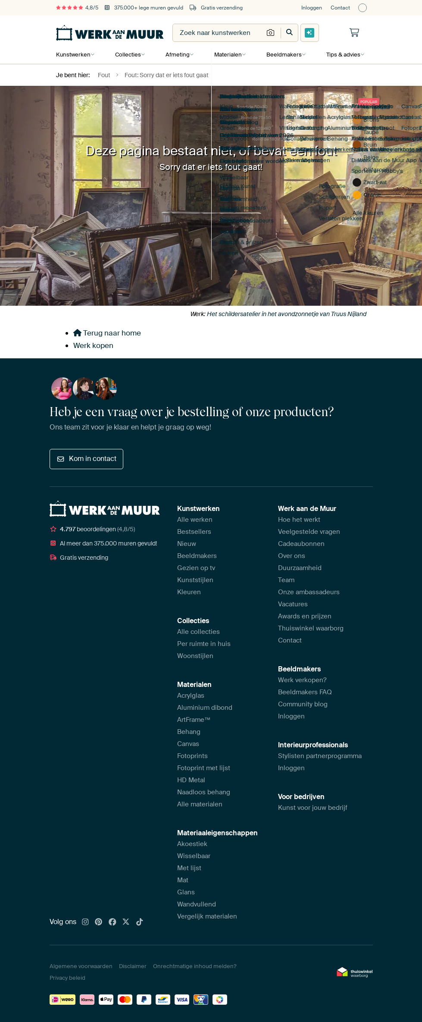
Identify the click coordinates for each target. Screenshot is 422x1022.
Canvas (188, 744)
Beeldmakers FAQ (305, 692)
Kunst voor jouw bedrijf (312, 807)
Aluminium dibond (204, 707)
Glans (186, 892)
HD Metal (191, 780)
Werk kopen (93, 345)
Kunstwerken (73, 54)
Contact (340, 7)
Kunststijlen (195, 580)
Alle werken (195, 519)
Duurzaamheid (300, 568)
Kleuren (189, 592)
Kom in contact (86, 458)
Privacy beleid (67, 977)
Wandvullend (196, 904)
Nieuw (186, 543)
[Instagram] (85, 922)
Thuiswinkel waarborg (311, 628)
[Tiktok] (139, 922)
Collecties (128, 54)
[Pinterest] (98, 922)
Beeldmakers (282, 54)
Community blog (303, 704)
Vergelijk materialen (207, 916)
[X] (126, 922)
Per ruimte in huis (204, 644)
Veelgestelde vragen (309, 531)
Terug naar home (107, 333)
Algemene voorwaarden (81, 966)
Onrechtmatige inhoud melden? (194, 966)
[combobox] (218, 32)
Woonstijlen (195, 656)
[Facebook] (112, 922)
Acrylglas (190, 695)
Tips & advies (341, 54)
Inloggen (311, 7)
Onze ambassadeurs (309, 592)
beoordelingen (92, 529)
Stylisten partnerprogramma (320, 756)
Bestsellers (194, 531)
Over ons (291, 556)
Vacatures (293, 604)
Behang (188, 731)
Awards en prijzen (304, 616)
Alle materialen (199, 804)
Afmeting (177, 54)
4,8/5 (77, 7)
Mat (182, 880)
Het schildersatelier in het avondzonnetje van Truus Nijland (286, 314)
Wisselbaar (193, 856)
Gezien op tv (196, 568)
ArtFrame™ (194, 719)
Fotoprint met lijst (203, 768)
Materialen (227, 54)
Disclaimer (133, 966)
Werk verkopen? (302, 680)
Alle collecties (198, 631)
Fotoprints (192, 756)
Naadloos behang (203, 792)
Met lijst (189, 868)
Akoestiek (192, 844)
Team (286, 580)
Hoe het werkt (299, 519)
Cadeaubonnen (301, 543)
